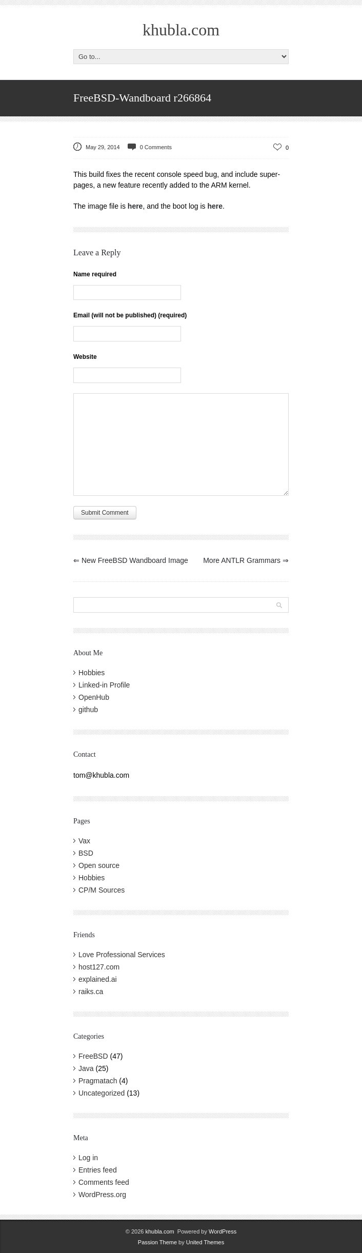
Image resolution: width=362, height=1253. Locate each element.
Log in (88, 1158)
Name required (94, 274)
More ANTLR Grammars (246, 560)
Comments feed (103, 1182)
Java (86, 1068)
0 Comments (156, 147)
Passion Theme (157, 1242)
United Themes (205, 1242)
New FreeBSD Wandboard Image (130, 560)
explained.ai (97, 979)
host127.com (98, 967)
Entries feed (97, 1170)
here (135, 206)
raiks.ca (90, 991)
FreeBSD (93, 1056)
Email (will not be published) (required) (130, 315)
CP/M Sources (101, 890)
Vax (84, 841)
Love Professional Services (121, 955)
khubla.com (181, 30)
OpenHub (93, 697)
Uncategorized (101, 1093)
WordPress (222, 1231)
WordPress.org (102, 1194)
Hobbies (91, 673)
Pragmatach (97, 1081)
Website (85, 356)
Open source (98, 865)
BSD (85, 853)
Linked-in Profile (104, 685)
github (88, 709)
